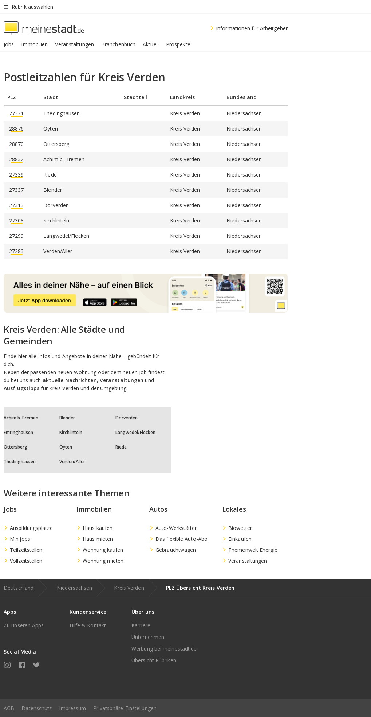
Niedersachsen (74, 587)
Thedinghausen (20, 461)
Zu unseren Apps (24, 625)
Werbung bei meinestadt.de (164, 648)
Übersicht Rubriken (153, 660)
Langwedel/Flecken (135, 432)
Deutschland (18, 587)
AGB (9, 708)
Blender (67, 418)
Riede (121, 447)
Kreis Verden (129, 587)
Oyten (65, 447)
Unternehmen (147, 636)
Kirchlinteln (70, 432)
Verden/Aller (72, 461)
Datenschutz (36, 708)
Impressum (72, 708)
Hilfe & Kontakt (88, 625)
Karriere (140, 625)
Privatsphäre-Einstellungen (125, 708)
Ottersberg (15, 447)
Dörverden (126, 418)
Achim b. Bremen (21, 418)
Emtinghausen (18, 432)
